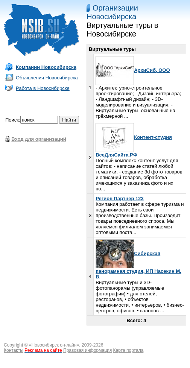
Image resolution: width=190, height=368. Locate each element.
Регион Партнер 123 (119, 198)
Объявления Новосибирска (47, 78)
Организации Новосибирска (112, 12)
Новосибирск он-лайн (54, 345)
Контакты (13, 350)
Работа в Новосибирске (43, 88)
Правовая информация (87, 350)
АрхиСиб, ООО (133, 70)
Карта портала (128, 350)
